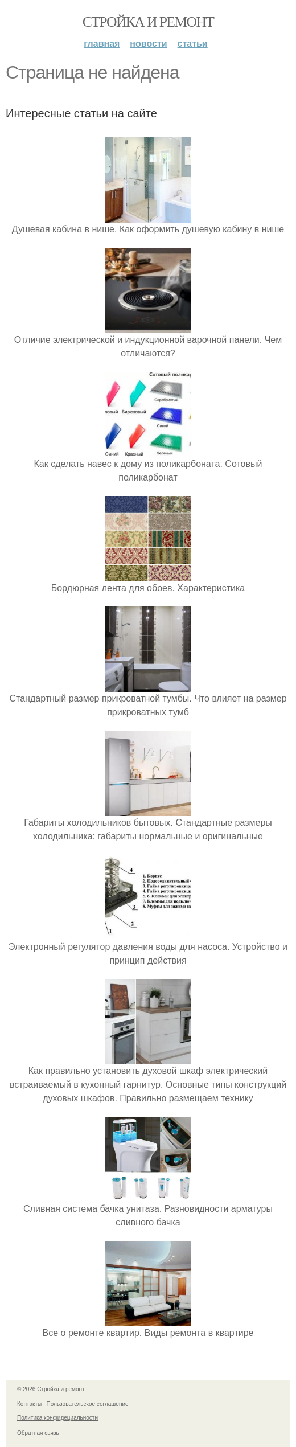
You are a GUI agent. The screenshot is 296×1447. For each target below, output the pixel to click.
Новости (148, 43)
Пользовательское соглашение (88, 1404)
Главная (102, 43)
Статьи (193, 43)
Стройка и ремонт (148, 22)
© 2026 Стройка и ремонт (51, 1389)
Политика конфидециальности (57, 1418)
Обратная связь (38, 1433)
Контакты (29, 1404)
